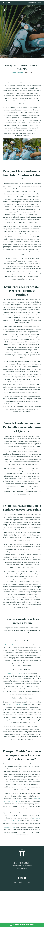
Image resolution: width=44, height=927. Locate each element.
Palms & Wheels (10, 645)
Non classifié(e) (18, 73)
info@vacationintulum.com (34, 2)
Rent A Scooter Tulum (14, 673)
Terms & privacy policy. (22, 882)
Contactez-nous (9, 827)
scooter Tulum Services (17, 705)
